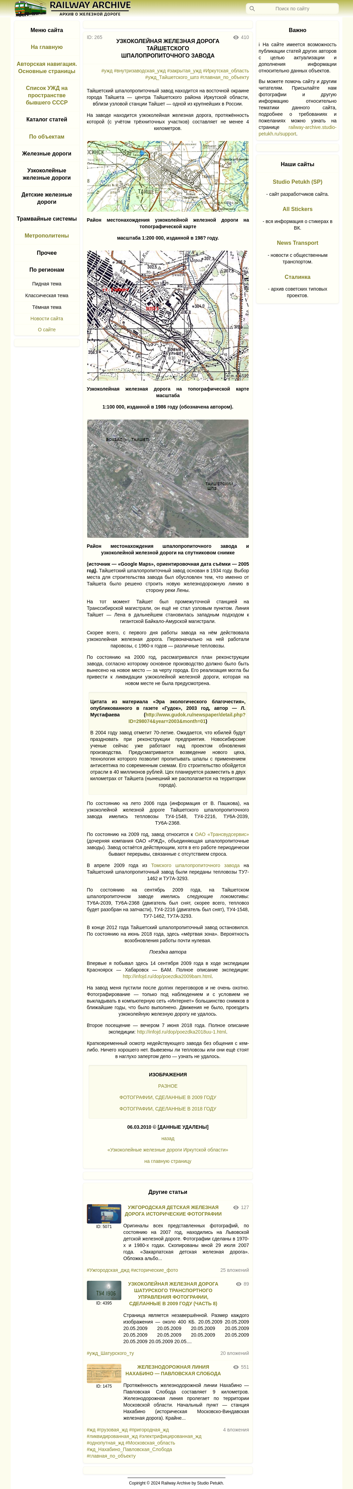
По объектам (46, 137)
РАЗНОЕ (168, 1086)
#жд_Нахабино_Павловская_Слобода (129, 1449)
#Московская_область (150, 1443)
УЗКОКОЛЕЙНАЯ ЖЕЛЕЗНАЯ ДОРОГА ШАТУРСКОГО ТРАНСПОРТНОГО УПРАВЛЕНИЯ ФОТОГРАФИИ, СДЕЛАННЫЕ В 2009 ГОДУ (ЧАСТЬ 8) (173, 1293)
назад (167, 1138)
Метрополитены (46, 236)
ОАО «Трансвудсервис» (222, 834)
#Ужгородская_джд (108, 1270)
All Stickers (298, 209)
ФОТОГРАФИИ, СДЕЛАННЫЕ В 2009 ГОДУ (168, 1097)
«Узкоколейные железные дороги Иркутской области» (168, 1150)
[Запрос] (292, 8)
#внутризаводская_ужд (139, 70)
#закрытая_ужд (184, 70)
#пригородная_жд (149, 1429)
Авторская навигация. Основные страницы (47, 67)
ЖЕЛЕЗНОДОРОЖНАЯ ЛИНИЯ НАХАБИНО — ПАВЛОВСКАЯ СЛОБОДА (173, 1370)
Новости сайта (46, 318)
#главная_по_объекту (224, 77)
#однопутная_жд (105, 1443)
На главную (47, 47)
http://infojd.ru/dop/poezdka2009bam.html (167, 976)
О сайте (47, 329)
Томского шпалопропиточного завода (195, 865)
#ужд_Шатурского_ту (110, 1353)
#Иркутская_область (226, 70)
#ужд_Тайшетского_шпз (172, 77)
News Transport (297, 243)
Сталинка (298, 277)
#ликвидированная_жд (112, 1436)
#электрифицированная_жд (170, 1436)
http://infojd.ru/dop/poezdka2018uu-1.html (181, 1032)
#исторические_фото (154, 1270)
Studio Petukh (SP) (297, 182)
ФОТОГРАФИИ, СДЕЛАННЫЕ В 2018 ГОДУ (168, 1108)
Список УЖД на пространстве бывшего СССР (47, 95)
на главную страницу (167, 1161)
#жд (91, 1429)
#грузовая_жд (112, 1429)
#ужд (106, 70)
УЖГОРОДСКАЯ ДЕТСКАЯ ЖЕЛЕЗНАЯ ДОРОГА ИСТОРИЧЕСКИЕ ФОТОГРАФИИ (173, 1211)
